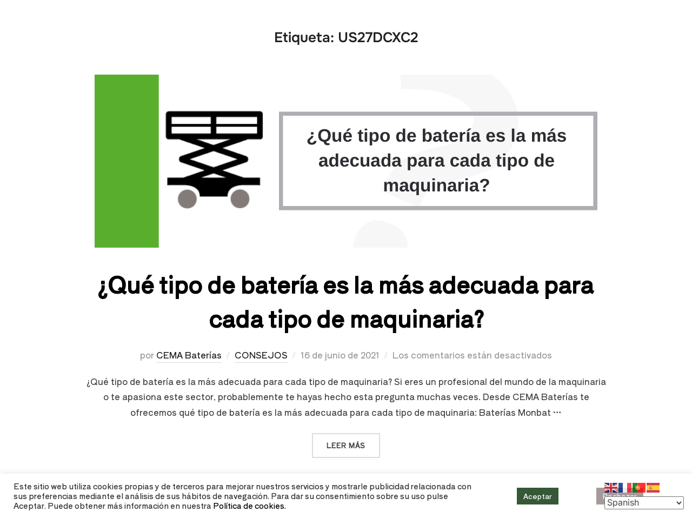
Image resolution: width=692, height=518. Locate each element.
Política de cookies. (249, 505)
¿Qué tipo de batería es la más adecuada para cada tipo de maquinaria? (345, 300)
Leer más (353, 441)
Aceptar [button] (537, 496)
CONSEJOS (261, 354)
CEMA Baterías (189, 354)
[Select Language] (644, 502)
